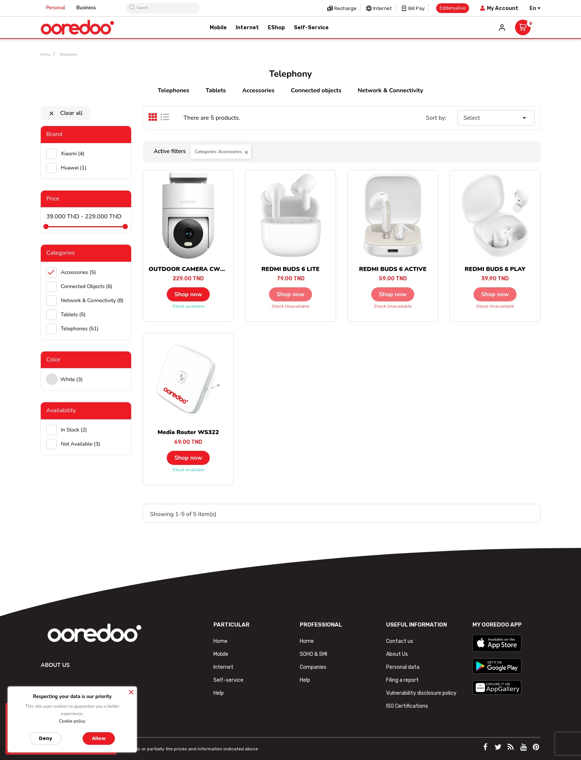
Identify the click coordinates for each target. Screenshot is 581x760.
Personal (55, 7)
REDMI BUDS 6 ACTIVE (392, 269)
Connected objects (316, 90)
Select (496, 117)
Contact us (399, 641)
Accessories (258, 90)
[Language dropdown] (535, 8)
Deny (45, 738)
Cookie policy (72, 721)
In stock (74, 429)
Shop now (188, 294)
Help (218, 693)
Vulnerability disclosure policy (421, 693)
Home (220, 641)
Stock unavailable (290, 306)
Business (86, 7)
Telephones (173, 90)
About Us (397, 654)
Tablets (216, 90)
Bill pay (416, 8)
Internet (382, 8)
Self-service (228, 680)
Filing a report (402, 680)
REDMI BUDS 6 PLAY (495, 269)
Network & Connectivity (390, 90)
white (71, 379)
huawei (73, 167)
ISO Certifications (407, 706)
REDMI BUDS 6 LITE (291, 269)
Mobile (220, 654)
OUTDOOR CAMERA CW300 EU (194, 269)
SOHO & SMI (313, 654)
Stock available (188, 306)
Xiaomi (72, 153)
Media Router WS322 (188, 432)
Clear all (65, 113)
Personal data (402, 667)
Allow (99, 738)
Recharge (345, 8)
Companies (313, 667)
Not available (80, 443)
